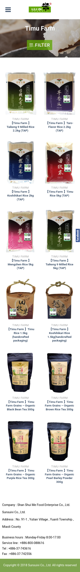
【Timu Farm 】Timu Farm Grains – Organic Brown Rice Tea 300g (59, 405)
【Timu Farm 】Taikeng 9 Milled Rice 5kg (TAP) (59, 264)
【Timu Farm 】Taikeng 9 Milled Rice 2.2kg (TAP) (20, 126)
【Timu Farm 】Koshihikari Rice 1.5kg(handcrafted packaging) (59, 334)
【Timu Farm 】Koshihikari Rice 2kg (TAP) (20, 195)
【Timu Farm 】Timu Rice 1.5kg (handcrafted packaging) (20, 334)
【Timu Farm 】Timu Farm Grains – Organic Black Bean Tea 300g (20, 405)
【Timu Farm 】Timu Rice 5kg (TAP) (59, 193)
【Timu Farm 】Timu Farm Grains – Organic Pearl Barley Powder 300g (59, 476)
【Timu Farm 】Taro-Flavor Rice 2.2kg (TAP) (59, 126)
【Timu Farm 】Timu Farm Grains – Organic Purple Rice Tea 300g (20, 474)
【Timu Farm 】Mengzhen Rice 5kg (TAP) (20, 264)
